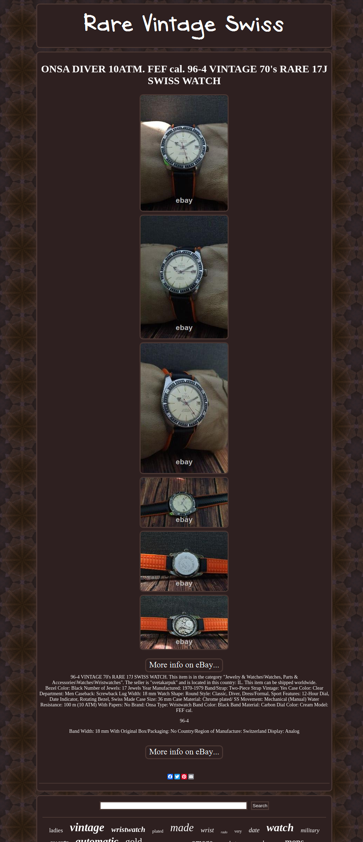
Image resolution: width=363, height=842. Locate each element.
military (310, 830)
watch (280, 827)
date (254, 830)
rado (224, 832)
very (238, 831)
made (182, 827)
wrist (207, 830)
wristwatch (128, 829)
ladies (56, 830)
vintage (87, 827)
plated (158, 831)
